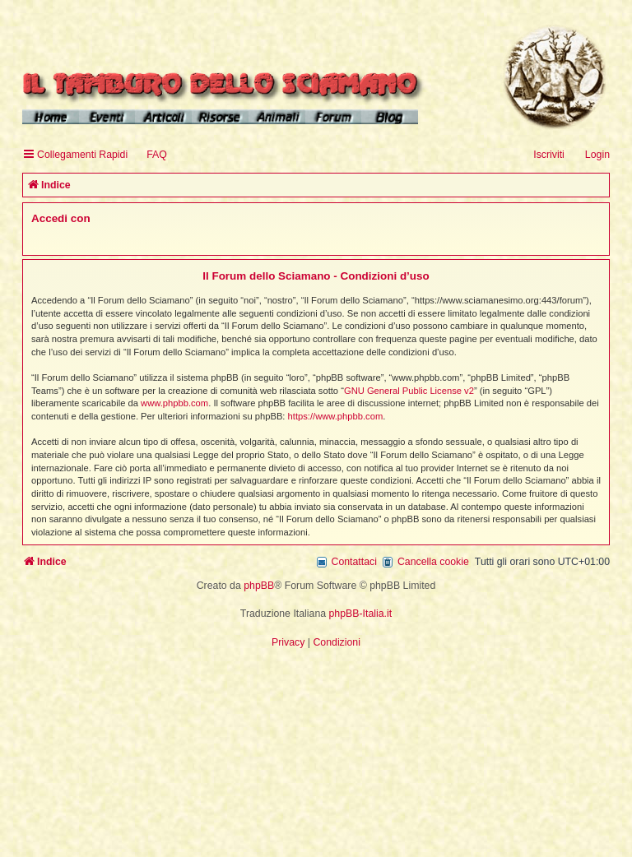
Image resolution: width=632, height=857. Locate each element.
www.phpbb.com (174, 403)
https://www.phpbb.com (335, 416)
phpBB (259, 585)
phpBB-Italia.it (361, 613)
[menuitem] (149, 155)
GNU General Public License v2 (409, 391)
